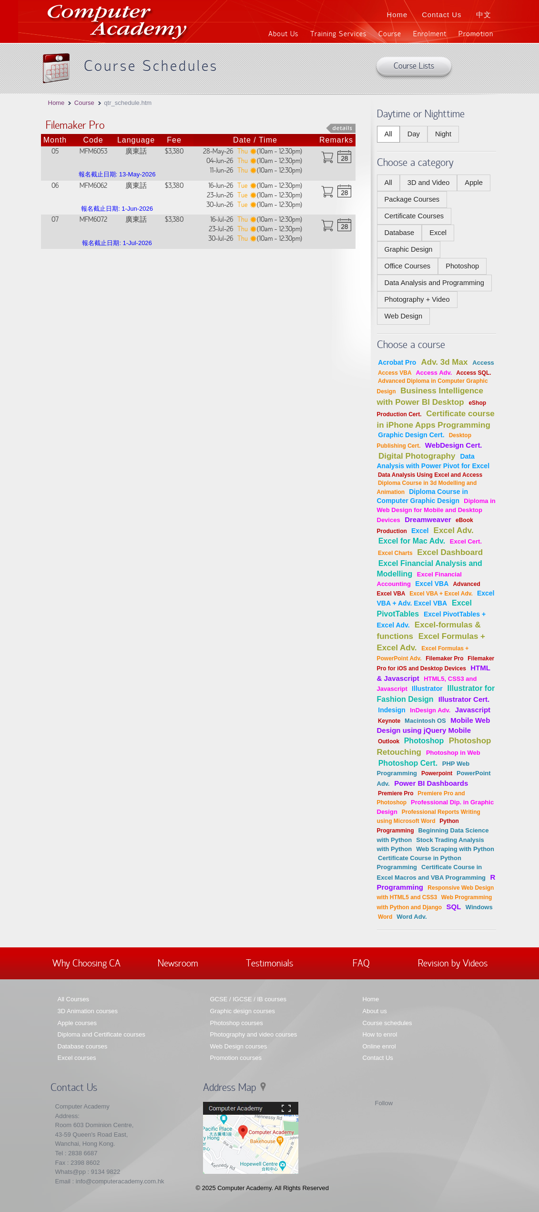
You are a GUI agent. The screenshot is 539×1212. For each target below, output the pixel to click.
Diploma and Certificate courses (101, 1034)
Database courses (83, 1046)
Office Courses (408, 266)
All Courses (73, 999)
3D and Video (428, 182)
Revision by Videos (453, 962)
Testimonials (269, 962)
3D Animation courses (88, 1011)
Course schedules (387, 1023)
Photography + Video (417, 299)
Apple (474, 182)
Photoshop (462, 266)
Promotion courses (236, 1057)
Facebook (367, 1105)
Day (413, 134)
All (388, 134)
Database (400, 232)
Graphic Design (409, 249)
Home (397, 15)
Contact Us (441, 15)
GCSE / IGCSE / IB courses (248, 999)
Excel (438, 232)
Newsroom (178, 962)
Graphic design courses (242, 1011)
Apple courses (77, 1023)
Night (443, 134)
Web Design (404, 316)
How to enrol (380, 1034)
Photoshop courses (236, 1023)
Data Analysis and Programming (434, 283)
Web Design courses (238, 1046)
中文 (483, 15)
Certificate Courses (414, 216)
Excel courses (77, 1057)
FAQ (361, 962)
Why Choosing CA (86, 962)
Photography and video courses (253, 1034)
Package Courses (412, 199)
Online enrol (379, 1046)
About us (375, 1011)
